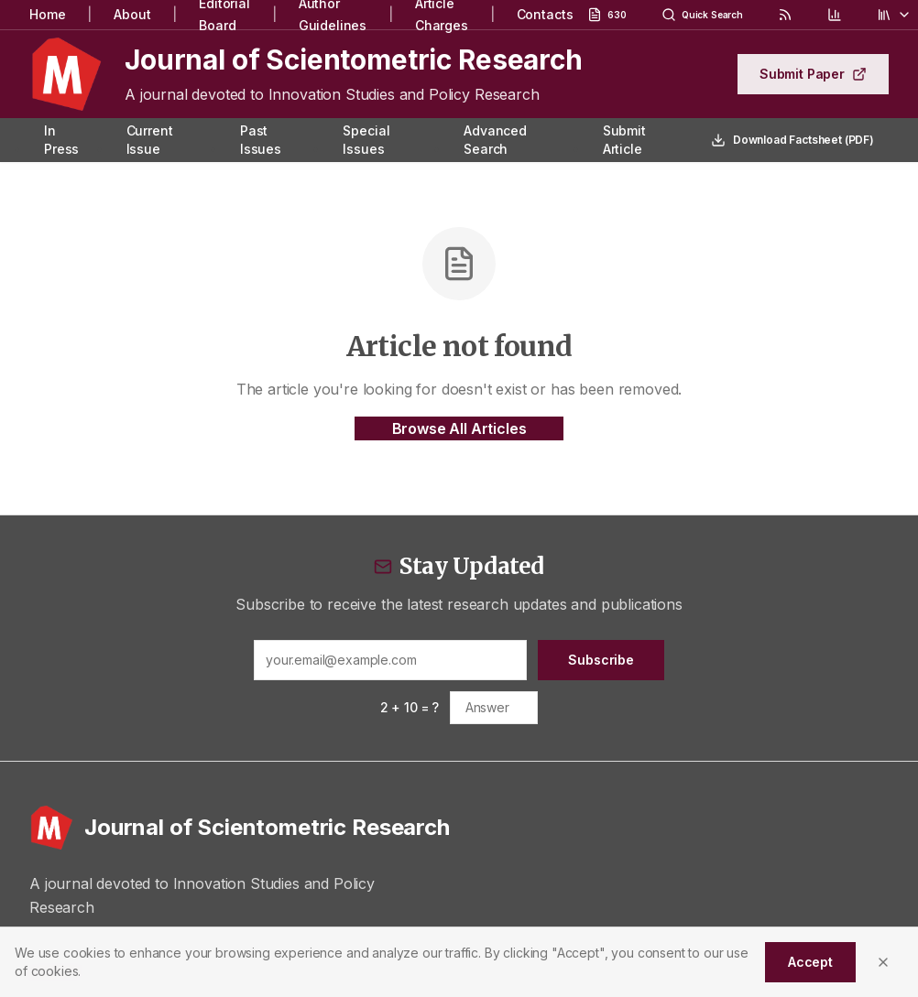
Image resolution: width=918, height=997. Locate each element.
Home (47, 14)
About (132, 14)
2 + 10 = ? (409, 707)
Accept (810, 962)
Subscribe (601, 659)
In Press (61, 140)
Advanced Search (495, 140)
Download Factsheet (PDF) (792, 140)
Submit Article (624, 140)
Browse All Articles (459, 428)
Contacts (545, 14)
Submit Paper (813, 73)
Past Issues (260, 140)
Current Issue (149, 140)
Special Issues (366, 140)
